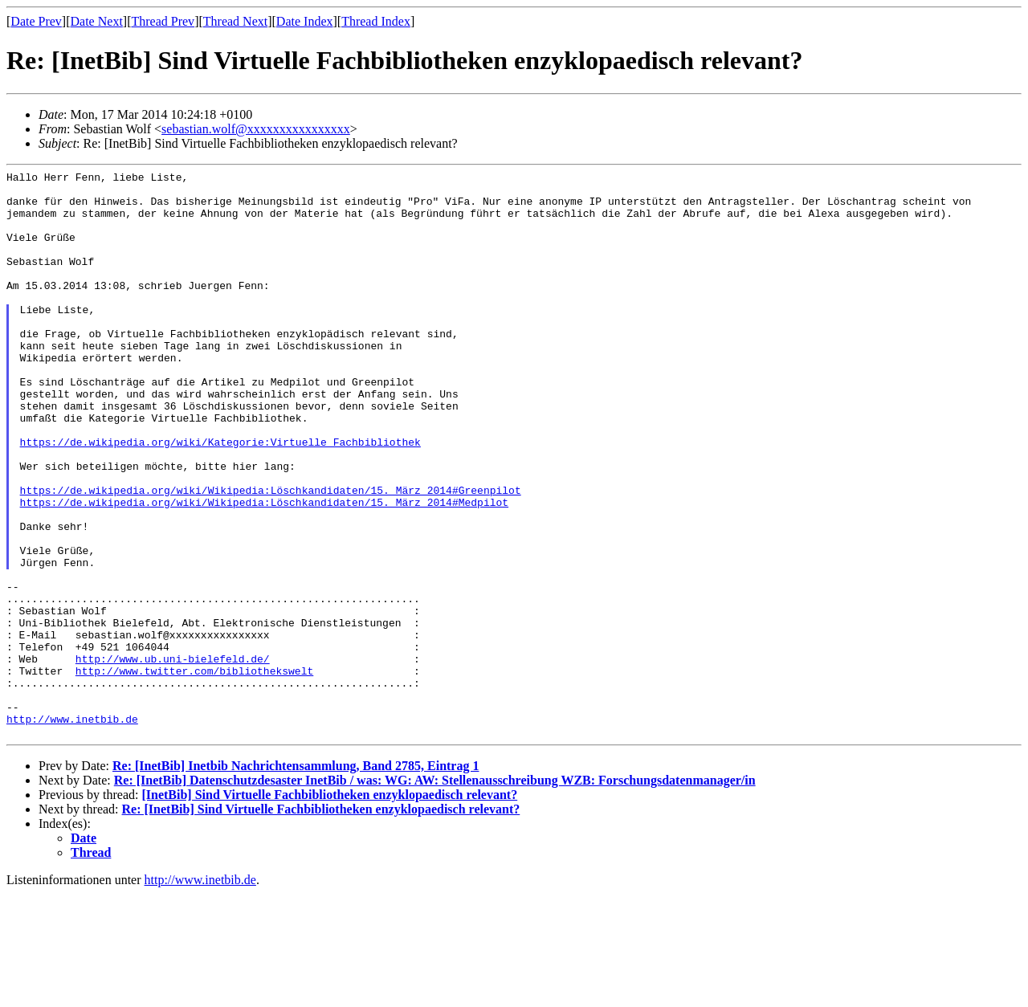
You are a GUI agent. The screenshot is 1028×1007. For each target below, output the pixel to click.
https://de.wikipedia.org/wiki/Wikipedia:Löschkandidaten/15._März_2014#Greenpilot (270, 555)
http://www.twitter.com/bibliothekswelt (194, 771)
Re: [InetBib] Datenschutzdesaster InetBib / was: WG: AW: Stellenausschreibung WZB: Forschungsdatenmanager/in (435, 893)
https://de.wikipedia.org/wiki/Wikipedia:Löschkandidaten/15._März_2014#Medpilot (264, 569)
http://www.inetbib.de (72, 829)
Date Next (97, 21)
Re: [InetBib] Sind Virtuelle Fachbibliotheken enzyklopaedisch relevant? (321, 922)
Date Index (304, 21)
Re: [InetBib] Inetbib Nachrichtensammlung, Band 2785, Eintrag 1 (295, 879)
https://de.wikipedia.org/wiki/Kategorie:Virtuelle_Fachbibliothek (220, 497)
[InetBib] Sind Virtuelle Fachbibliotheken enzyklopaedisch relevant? (329, 908)
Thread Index (375, 21)
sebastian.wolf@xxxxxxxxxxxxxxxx (255, 129)
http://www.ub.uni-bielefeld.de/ (172, 757)
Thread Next (235, 21)
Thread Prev (162, 21)
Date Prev (36, 21)
